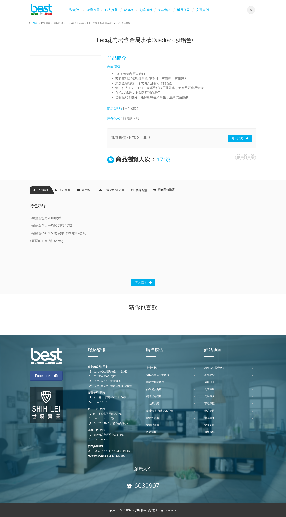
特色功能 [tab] (41, 190)
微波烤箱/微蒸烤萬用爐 (159, 410)
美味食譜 (164, 10)
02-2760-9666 (101, 376)
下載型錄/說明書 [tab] (111, 190)
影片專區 (209, 410)
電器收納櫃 (152, 425)
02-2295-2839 (101, 381)
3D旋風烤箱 (153, 403)
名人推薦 (111, 10)
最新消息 (209, 382)
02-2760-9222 (101, 385)
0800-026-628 (117, 455)
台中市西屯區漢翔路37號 (107, 413)
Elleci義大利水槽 (75, 23)
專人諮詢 (240, 138)
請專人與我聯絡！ (214, 367)
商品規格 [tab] (63, 190)
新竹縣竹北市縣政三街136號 (110, 397)
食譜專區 (209, 389)
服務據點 (209, 432)
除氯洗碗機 (152, 417)
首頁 (35, 23)
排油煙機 (151, 367)
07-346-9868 (101, 439)
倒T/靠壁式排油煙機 (157, 374)
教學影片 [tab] (85, 190)
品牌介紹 (75, 10)
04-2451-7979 (101, 418)
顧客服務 (146, 10)
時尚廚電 (93, 10)
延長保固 (183, 10)
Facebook (46, 376)
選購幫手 (209, 417)
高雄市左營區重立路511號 (109, 434)
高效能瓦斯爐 (154, 389)
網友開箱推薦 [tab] (164, 189)
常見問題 (209, 425)
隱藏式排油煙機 (155, 382)
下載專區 (209, 403)
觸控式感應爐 (154, 396)
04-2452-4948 (101, 423)
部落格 (128, 10)
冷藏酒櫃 (151, 432)
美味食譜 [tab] (139, 190)
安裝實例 (202, 10)
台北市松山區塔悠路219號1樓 (111, 371)
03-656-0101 (101, 402)
